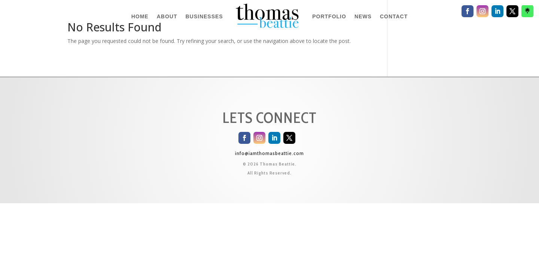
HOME (140, 16)
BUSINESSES (204, 16)
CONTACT (394, 16)
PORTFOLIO (329, 16)
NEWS (363, 16)
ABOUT (167, 16)
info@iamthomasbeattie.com (269, 153)
